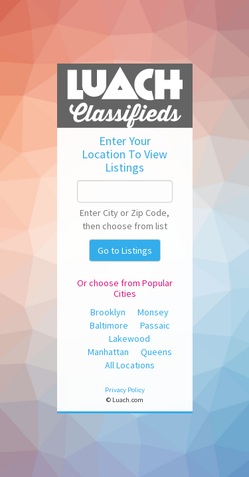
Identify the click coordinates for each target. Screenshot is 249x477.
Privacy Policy (125, 390)
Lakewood (129, 338)
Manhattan (108, 352)
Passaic (155, 325)
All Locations (130, 365)
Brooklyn (107, 312)
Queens (156, 352)
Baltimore (109, 325)
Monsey (153, 312)
